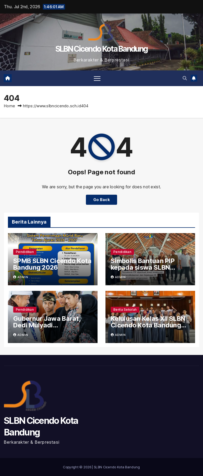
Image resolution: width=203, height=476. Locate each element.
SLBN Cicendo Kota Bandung (102, 49)
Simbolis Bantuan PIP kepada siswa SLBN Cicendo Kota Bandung (146, 267)
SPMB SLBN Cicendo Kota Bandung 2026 (52, 264)
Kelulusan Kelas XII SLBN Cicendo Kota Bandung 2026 (148, 325)
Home (9, 105)
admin (20, 277)
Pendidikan (25, 252)
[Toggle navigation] (97, 78)
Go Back (101, 199)
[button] (185, 78)
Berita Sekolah (125, 310)
